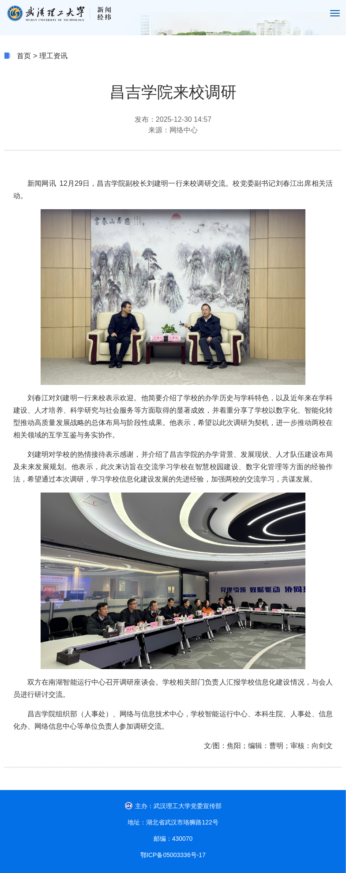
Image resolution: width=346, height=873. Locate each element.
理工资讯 (53, 56)
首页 (24, 56)
